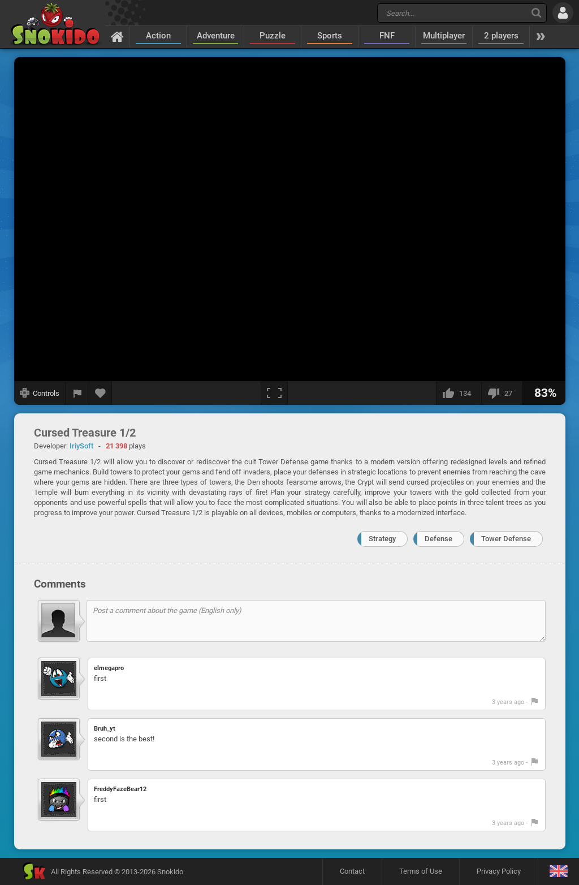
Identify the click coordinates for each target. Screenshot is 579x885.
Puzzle (273, 36)
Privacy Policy (499, 871)
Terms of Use (420, 871)
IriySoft (81, 446)
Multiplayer (444, 36)
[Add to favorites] (100, 393)
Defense (438, 538)
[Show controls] (40, 393)
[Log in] (562, 12)
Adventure (216, 36)
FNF (387, 36)
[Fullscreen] (274, 393)
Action (158, 36)
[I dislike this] (501, 393)
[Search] (536, 13)
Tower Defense (506, 538)
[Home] (117, 36)
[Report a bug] (77, 393)
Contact (352, 871)
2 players (501, 36)
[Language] (558, 871)
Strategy (382, 538)
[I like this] (458, 393)
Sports (329, 36)
